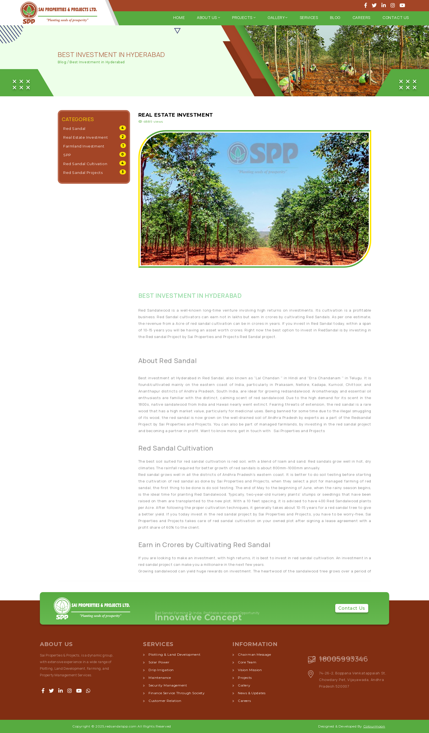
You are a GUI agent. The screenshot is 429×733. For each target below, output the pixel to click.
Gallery (277, 17)
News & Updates (251, 693)
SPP (67, 155)
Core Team (247, 662)
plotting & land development (174, 654)
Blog (335, 17)
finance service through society (176, 693)
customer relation (164, 701)
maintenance (159, 677)
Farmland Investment (83, 146)
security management (167, 685)
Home (179, 17)
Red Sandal (74, 128)
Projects (243, 17)
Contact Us (396, 17)
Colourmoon (374, 726)
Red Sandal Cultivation (85, 164)
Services (309, 17)
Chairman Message (254, 654)
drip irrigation (161, 670)
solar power (159, 662)
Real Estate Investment (85, 137)
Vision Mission (250, 670)
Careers (361, 17)
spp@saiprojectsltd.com (341, 658)
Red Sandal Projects (83, 172)
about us (208, 17)
